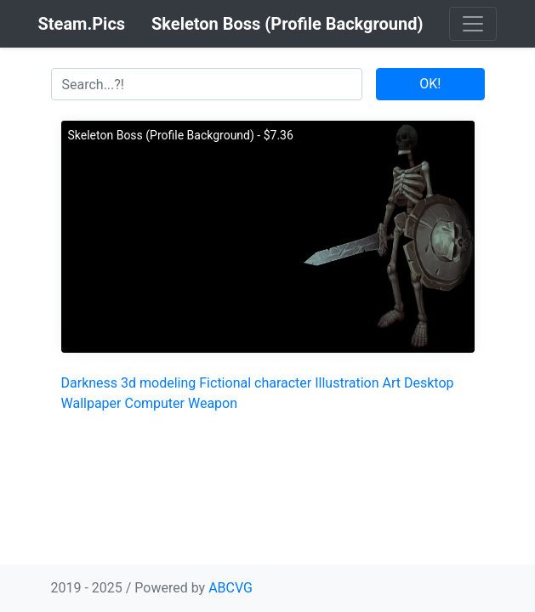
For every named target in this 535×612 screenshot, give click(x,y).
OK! (430, 84)
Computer (154, 403)
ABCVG (230, 588)
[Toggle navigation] (473, 24)
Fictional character (255, 383)
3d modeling (158, 383)
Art (392, 383)
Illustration (346, 383)
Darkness (89, 383)
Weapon (212, 403)
